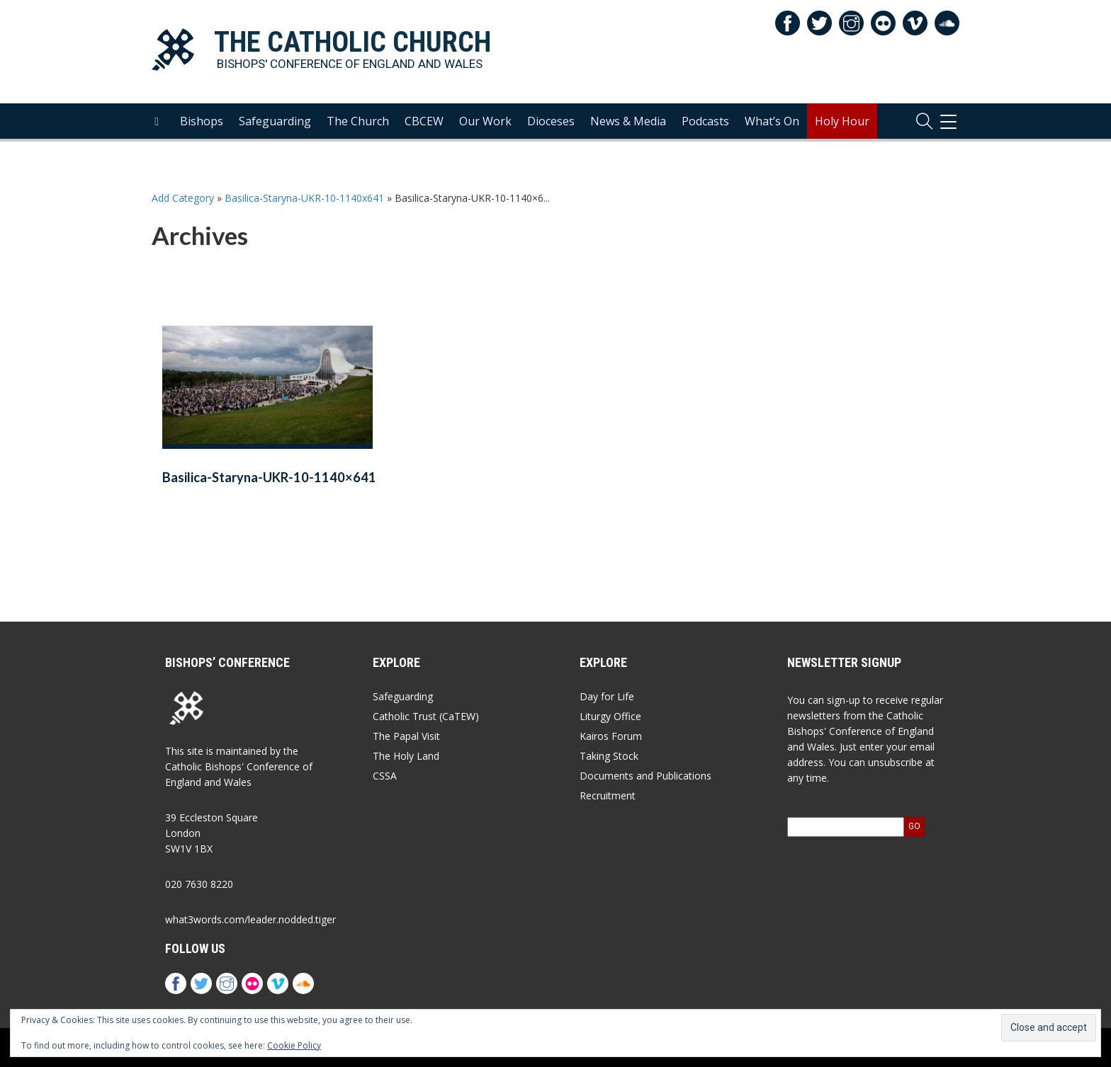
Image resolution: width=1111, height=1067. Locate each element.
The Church (358, 121)
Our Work (485, 121)
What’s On (772, 121)
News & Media (628, 121)
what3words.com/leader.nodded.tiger (250, 919)
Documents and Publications (645, 775)
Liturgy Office (610, 716)
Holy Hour (842, 121)
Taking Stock (609, 756)
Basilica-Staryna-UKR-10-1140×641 (269, 477)
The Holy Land (406, 756)
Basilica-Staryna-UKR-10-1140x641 (304, 198)
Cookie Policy (294, 1045)
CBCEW (424, 121)
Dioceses (551, 121)
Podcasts (705, 121)
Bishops (201, 121)
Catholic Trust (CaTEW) (426, 716)
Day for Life (607, 696)
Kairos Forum (611, 736)
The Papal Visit (406, 736)
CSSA (385, 775)
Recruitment (608, 795)
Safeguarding (275, 121)
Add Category (183, 198)
